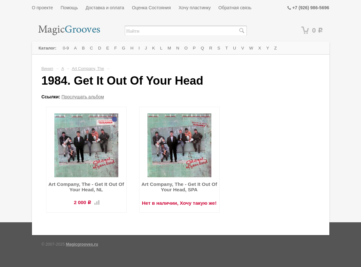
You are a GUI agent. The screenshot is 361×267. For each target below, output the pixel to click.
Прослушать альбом (82, 96)
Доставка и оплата (105, 7)
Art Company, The (88, 68)
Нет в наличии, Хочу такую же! (179, 203)
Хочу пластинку (194, 7)
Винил (47, 68)
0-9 (66, 48)
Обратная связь (234, 7)
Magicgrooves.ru (82, 244)
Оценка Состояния (151, 7)
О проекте (42, 7)
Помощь (69, 7)
